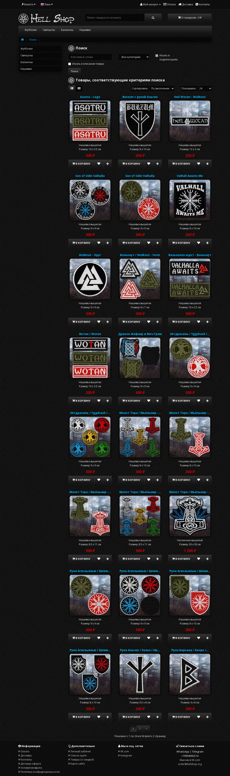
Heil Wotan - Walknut (190, 97)
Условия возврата (31, 767)
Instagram (126, 755)
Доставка (26, 755)
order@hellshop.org (190, 764)
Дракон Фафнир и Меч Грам (140, 334)
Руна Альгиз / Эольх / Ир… (140, 650)
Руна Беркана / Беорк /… (190, 650)
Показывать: (189, 88)
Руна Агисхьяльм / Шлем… (90, 571)
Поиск (33, 39)
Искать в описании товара (86, 63)
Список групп (78, 755)
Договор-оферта (31, 763)
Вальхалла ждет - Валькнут (189, 255)
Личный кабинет (80, 751)
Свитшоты (49, 30)
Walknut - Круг (90, 255)
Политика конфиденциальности (40, 772)
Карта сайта (77, 763)
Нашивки (85, 30)
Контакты (26, 759)
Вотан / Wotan (90, 334)
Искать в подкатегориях (166, 57)
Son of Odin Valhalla (90, 176)
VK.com (124, 751)
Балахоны (67, 30)
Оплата (25, 751)
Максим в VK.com (190, 760)
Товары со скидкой (82, 759)
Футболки (31, 30)
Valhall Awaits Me (190, 176)
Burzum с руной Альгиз (140, 97)
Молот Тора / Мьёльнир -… (140, 413)
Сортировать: (140, 88)
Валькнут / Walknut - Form (140, 255)
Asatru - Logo (90, 97)
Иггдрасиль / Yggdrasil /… (190, 334)
